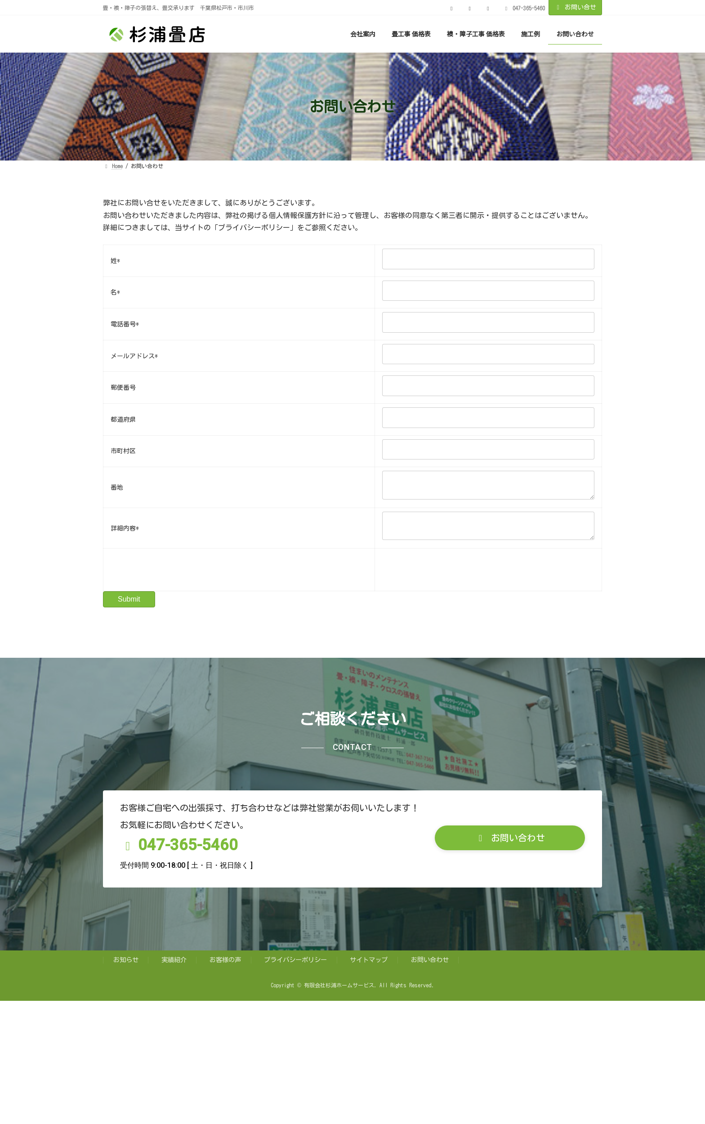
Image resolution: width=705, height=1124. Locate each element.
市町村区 (123, 451)
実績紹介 (174, 966)
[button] (510, 845)
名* (115, 292)
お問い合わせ (430, 966)
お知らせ (125, 966)
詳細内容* (125, 534)
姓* (115, 261)
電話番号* (125, 324)
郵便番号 (123, 387)
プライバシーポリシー (295, 966)
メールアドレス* (134, 356)
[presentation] (179, 576)
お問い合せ (575, 7)
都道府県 (123, 419)
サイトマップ (369, 966)
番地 (117, 489)
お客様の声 (225, 966)
